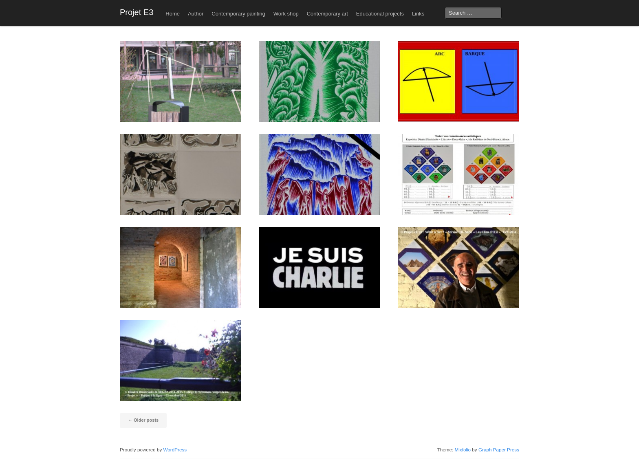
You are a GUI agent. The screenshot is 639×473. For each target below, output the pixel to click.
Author (195, 14)
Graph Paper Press (498, 449)
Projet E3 (136, 12)
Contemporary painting (238, 14)
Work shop (286, 14)
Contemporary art (327, 14)
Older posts (143, 420)
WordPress (175, 449)
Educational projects (380, 14)
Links (418, 14)
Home (172, 14)
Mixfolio (462, 449)
